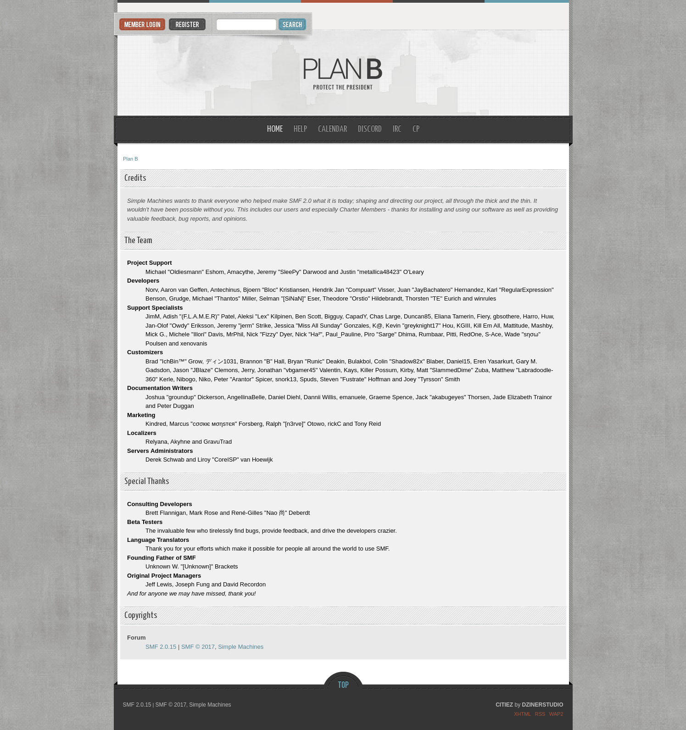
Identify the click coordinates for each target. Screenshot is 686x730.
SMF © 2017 (198, 646)
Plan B (343, 73)
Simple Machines (240, 646)
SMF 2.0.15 (160, 646)
